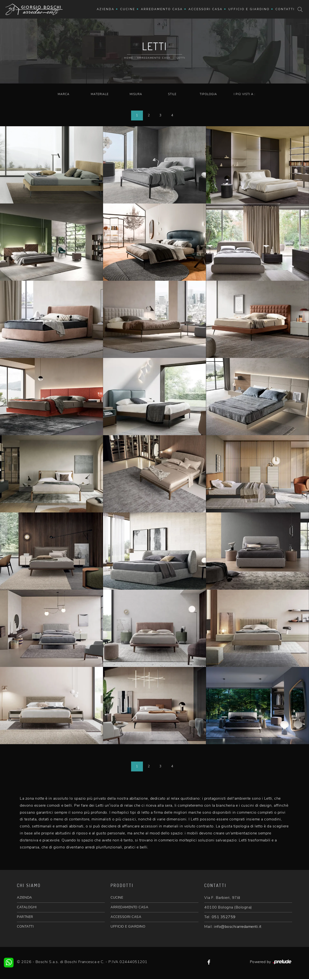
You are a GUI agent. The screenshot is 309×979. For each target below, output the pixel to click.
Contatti (285, 9)
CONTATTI (25, 926)
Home (128, 58)
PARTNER (25, 917)
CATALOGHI (27, 907)
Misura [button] (136, 94)
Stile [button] (172, 94)
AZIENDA (24, 897)
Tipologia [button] (208, 94)
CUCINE (117, 897)
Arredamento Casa (162, 9)
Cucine (127, 9)
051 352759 (224, 917)
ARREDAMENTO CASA (129, 907)
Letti (181, 58)
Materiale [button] (100, 94)
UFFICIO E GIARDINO (128, 926)
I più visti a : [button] (244, 94)
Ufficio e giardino (249, 9)
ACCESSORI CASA (126, 917)
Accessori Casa (206, 9)
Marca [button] (64, 94)
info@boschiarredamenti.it (237, 926)
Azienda (105, 9)
